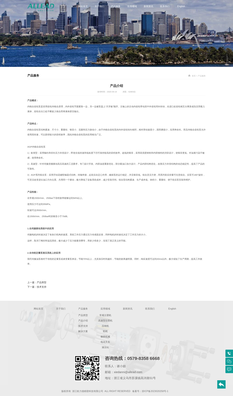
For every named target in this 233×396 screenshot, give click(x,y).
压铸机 (105, 326)
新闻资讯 (148, 6)
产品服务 (116, 6)
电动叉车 (105, 342)
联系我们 (165, 6)
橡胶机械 (105, 336)
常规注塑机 (105, 315)
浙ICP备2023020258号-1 (155, 391)
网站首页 (83, 6)
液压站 (105, 347)
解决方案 (83, 331)
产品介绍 (83, 320)
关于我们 (99, 6)
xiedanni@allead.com (128, 372)
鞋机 (105, 331)
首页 (194, 76)
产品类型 (41, 282)
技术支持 (41, 287)
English (181, 6)
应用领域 (132, 6)
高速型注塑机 (105, 320)
